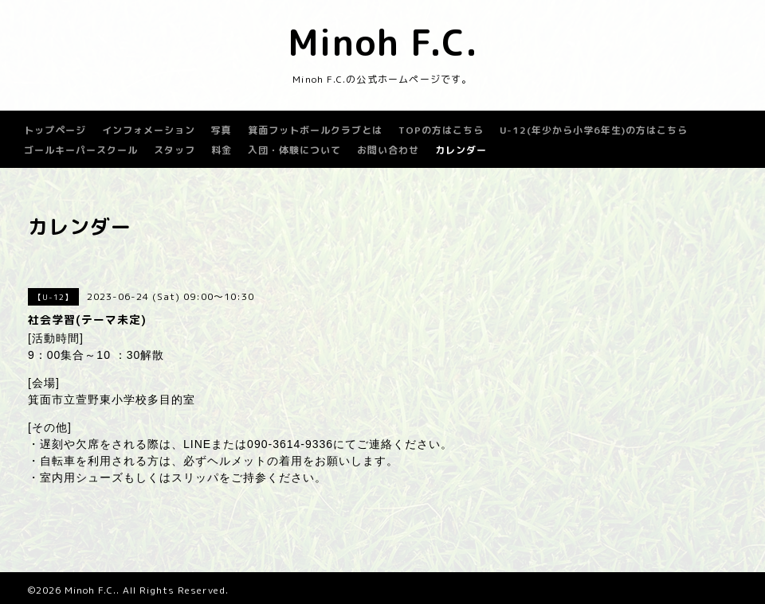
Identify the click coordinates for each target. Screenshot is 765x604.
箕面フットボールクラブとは (315, 130)
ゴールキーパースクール (81, 150)
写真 (221, 130)
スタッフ (174, 150)
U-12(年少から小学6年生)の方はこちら (594, 130)
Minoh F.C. (383, 42)
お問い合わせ (388, 150)
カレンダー (461, 150)
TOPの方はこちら (441, 130)
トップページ (55, 130)
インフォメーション (148, 130)
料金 (221, 150)
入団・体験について (294, 150)
